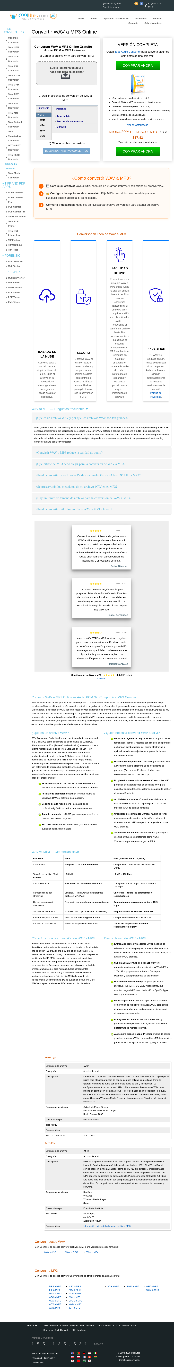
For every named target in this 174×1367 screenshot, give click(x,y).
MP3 (42, 114)
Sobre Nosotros (152, 23)
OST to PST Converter (14, 147)
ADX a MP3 (55, 1304)
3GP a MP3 (74, 1308)
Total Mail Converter (13, 115)
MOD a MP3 (75, 1293)
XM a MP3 (54, 1308)
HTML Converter (121, 1325)
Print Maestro (15, 261)
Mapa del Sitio (39, 1353)
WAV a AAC (50, 1252)
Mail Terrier (14, 266)
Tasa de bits (63, 116)
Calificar (101, 678)
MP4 (42, 125)
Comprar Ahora (138, 65)
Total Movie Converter (14, 175)
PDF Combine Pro (15, 199)
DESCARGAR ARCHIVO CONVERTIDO (66, 150)
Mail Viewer (14, 282)
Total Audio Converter (128, 51)
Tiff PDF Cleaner (17, 216)
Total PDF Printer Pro (14, 233)
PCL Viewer (14, 292)
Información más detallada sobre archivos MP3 (107, 1226)
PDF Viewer (14, 297)
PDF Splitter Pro (16, 211)
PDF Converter (51, 1325)
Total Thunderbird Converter (14, 136)
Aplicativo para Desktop (116, 18)
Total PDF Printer (13, 223)
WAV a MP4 (92, 1252)
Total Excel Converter (14, 77)
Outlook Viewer (16, 278)
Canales (61, 126)
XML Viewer (14, 302)
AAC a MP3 (55, 1297)
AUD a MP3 (75, 1290)
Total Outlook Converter (15, 124)
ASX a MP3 (74, 1297)
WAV (42, 130)
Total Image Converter (14, 157)
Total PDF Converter (13, 58)
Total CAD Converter (13, 87)
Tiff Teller (13, 250)
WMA (43, 120)
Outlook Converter (69, 1325)
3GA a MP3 (113, 1286)
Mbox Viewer (15, 287)
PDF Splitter (14, 207)
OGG (42, 136)
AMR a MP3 (133, 1286)
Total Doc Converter (13, 68)
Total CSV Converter (13, 96)
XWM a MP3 (75, 1304)
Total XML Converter (13, 105)
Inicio (81, 18)
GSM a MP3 (55, 1293)
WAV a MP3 (55, 1300)
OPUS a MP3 (75, 1300)
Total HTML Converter (14, 49)
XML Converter (62, 1330)
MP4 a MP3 (55, 1286)
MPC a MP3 (75, 1286)
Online (93, 18)
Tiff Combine (15, 245)
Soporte (157, 18)
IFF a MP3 (54, 1290)
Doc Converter (104, 1325)
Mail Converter (87, 1325)
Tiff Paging (14, 240)
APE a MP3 (152, 1286)
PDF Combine (15, 192)
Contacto (133, 23)
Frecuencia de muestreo (70, 121)
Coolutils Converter (13, 40)
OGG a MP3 (152, 1290)
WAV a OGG (71, 1252)
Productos (141, 18)
